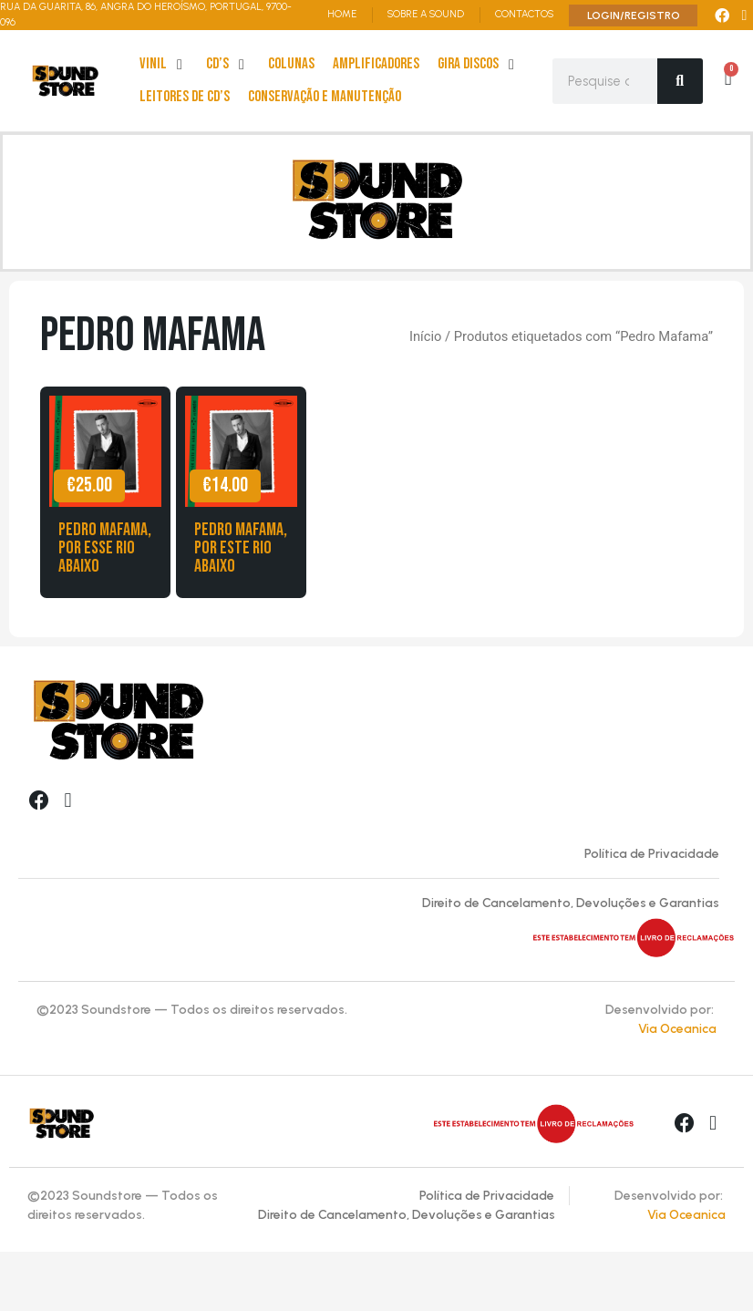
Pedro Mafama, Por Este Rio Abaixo (240, 548)
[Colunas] (291, 64)
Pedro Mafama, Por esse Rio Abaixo (104, 548)
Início (425, 336)
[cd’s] (228, 64)
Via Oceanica (677, 1029)
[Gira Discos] (478, 64)
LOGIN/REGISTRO (633, 15)
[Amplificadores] (376, 64)
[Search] (680, 81)
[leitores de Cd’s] (184, 97)
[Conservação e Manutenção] (324, 97)
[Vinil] (163, 64)
